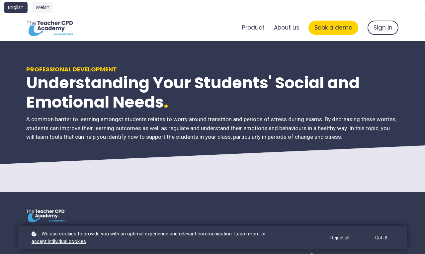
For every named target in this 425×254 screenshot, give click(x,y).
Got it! (381, 237)
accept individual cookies (59, 241)
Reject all (339, 237)
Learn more (247, 234)
